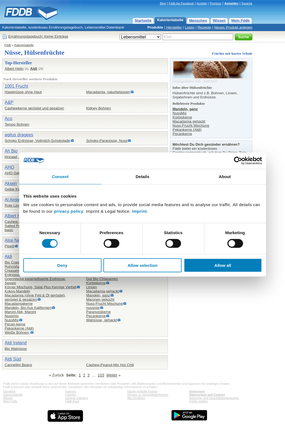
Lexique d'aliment (76, 398)
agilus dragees (19, 134)
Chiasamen (14, 271)
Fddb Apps (72, 401)
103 (101, 375)
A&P (9, 102)
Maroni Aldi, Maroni (20, 312)
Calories (70, 394)
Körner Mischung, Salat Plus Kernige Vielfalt (40, 287)
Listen (190, 27)
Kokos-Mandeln (17, 291)
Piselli (9, 246)
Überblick (9, 391)
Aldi (33, 69)
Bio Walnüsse (16, 349)
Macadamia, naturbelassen (108, 92)
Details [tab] (142, 176)
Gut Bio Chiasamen (102, 279)
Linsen (91, 287)
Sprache (246, 3)
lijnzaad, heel (15, 157)
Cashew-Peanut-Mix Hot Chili (110, 365)
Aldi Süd (13, 359)
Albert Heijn (14, 69)
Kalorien (70, 391)
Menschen (198, 20)
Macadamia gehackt (102, 291)
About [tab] (225, 176)
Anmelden (231, 3)
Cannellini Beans (18, 365)
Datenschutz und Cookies (207, 394)
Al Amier (13, 199)
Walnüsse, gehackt (101, 320)
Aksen (11, 183)
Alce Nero (14, 240)
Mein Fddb (240, 20)
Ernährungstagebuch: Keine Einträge (38, 36)
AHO (9, 167)
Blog (163, 3)
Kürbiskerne (96, 283)
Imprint (139, 211)
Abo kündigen (136, 398)
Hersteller (174, 27)
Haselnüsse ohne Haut (23, 92)
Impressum (197, 391)
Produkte (155, 27)
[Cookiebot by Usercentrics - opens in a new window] (238, 160)
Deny (62, 265)
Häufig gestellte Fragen (142, 391)
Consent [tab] (60, 176)
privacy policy (68, 211)
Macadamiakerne (19, 303)
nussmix (93, 308)
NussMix (12, 320)
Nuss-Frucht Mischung (104, 303)
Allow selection (142, 265)
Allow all (223, 265)
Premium (215, 3)
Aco (8, 118)
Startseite (143, 20)
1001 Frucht (16, 86)
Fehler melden (198, 401)
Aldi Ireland (16, 343)
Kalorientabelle (170, 20)
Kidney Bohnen (98, 108)
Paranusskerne (98, 312)
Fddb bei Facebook (181, 3)
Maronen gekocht (100, 299)
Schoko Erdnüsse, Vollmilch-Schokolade (37, 141)
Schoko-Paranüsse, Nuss (106, 141)
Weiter (111, 375)
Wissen (219, 20)
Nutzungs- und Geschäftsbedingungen (214, 398)
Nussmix (12, 316)
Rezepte (204, 27)
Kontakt (202, 3)
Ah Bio (11, 151)
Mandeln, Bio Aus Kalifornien (28, 308)
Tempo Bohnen (17, 124)
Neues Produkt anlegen (233, 27)
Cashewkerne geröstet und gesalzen (34, 108)
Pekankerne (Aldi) (19, 328)
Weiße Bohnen (17, 332)
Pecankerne (96, 316)
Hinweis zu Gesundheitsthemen (147, 394)
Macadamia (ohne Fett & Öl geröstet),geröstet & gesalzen (35, 297)
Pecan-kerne (15, 324)
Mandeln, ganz (98, 295)
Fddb (7, 45)
